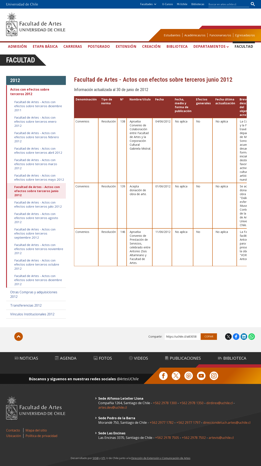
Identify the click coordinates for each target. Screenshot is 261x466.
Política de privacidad (41, 436)
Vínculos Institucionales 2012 (32, 314)
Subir (18, 336)
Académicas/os (195, 35)
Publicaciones (183, 358)
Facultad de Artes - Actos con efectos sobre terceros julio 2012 (38, 204)
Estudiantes (172, 35)
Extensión (126, 46)
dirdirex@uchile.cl (219, 403)
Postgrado (99, 46)
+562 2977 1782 (162, 422)
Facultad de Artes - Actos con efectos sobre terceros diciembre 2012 (38, 280)
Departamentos (209, 46)
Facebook (236, 336)
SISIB (96, 458)
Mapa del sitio (36, 430)
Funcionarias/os (220, 35)
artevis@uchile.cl (221, 437)
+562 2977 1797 (188, 422)
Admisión (17, 46)
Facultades (146, 4)
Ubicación (13, 436)
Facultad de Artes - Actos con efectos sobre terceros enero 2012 (35, 121)
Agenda (65, 358)
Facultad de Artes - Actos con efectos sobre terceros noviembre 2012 (38, 249)
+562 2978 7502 (194, 437)
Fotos (103, 358)
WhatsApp (252, 337)
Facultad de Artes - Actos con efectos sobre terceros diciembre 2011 (38, 106)
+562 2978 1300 (165, 403)
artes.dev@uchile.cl (112, 407)
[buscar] (226, 4)
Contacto (13, 430)
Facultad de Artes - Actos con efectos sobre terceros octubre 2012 (36, 264)
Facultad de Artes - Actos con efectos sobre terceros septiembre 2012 (34, 233)
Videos (138, 358)
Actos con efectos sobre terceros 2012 (29, 91)
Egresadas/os (245, 35)
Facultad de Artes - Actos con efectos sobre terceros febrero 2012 (36, 137)
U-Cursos (167, 4)
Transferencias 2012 (26, 305)
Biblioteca (177, 46)
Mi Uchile (182, 4)
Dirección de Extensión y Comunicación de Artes (160, 458)
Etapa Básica (45, 46)
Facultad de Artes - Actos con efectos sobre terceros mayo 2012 (39, 177)
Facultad (243, 46)
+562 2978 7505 (167, 437)
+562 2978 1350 (192, 403)
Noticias (26, 358)
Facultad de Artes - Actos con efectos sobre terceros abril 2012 (38, 150)
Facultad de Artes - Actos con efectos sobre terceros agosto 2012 (36, 218)
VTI (103, 458)
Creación (151, 46)
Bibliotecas (197, 4)
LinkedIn (244, 336)
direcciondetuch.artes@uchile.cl (226, 422)
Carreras (72, 46)
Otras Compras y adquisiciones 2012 (33, 294)
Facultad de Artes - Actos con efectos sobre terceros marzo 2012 (35, 164)
